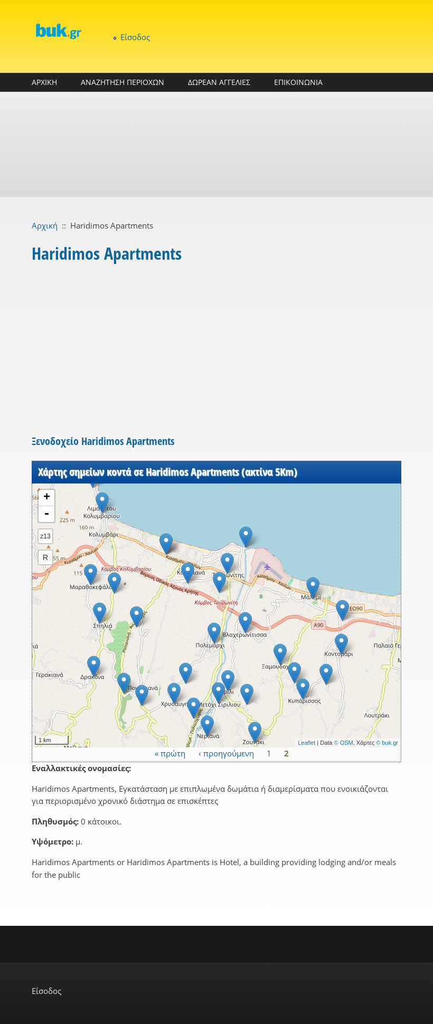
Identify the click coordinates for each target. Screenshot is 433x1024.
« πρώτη (170, 753)
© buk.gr (387, 742)
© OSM (343, 742)
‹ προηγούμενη (226, 753)
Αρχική (45, 225)
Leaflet (306, 742)
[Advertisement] (216, 144)
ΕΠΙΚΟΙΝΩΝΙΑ (298, 82)
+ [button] (46, 498)
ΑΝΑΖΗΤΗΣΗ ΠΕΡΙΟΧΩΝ (122, 82)
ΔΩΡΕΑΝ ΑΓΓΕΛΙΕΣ (219, 82)
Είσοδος (135, 37)
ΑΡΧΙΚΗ (44, 82)
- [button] (46, 514)
